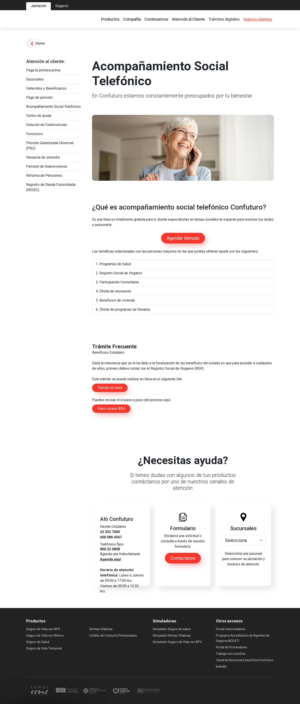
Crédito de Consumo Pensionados (113, 635)
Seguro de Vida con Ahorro (45, 635)
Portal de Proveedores (231, 647)
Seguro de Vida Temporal (44, 648)
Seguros (61, 6)
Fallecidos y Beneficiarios (46, 88)
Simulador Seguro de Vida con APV (177, 642)
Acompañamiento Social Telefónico (53, 106)
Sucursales (34, 79)
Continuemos (156, 19)
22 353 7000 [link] (110, 532)
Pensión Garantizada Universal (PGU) (49, 145)
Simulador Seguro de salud (171, 629)
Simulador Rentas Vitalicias (172, 635)
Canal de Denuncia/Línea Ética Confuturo (244, 660)
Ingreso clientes (257, 19)
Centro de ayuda (38, 116)
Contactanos (182, 558)
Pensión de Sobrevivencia (46, 166)
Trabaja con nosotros (230, 653)
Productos (110, 19)
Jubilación (38, 6)
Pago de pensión (39, 97)
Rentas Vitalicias (100, 629)
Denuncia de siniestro (43, 157)
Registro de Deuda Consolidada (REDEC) (50, 187)
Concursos (34, 134)
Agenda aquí (110, 559)
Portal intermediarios (230, 629)
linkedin (221, 666)
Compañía (132, 19)
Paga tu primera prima (43, 70)
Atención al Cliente (188, 19)
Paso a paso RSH (111, 408)
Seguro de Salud (37, 642)
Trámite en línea (110, 388)
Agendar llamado (183, 238)
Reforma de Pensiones (44, 175)
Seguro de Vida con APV (43, 629)
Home (38, 43)
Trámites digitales (224, 19)
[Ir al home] (46, 19)
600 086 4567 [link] (111, 537)
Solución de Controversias (46, 125)
